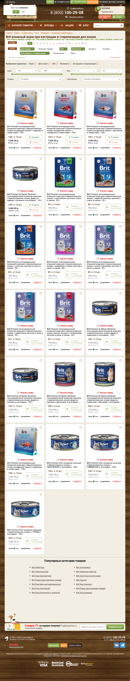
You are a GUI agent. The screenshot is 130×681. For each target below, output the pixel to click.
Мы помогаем (92, 2)
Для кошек (43, 64)
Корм (31, 64)
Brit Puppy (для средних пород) (90, 599)
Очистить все (115, 57)
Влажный (64, 64)
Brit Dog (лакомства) (41, 587)
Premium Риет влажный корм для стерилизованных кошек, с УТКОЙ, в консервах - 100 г (24, 543)
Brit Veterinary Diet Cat (86, 582)
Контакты (121, 2)
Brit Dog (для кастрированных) (46, 595)
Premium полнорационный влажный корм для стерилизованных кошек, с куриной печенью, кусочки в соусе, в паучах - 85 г (104, 208)
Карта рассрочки (16, 658)
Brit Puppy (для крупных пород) (46, 591)
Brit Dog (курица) (84, 603)
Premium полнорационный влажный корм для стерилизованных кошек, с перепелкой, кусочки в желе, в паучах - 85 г (25, 343)
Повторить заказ (106, 16)
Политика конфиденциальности (73, 667)
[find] (121, 25)
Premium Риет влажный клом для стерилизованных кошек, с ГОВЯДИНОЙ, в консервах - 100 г (104, 476)
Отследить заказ (63, 2)
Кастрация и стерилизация (84, 64)
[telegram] (122, 656)
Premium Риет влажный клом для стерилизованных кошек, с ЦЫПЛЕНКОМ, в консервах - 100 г (64, 476)
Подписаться (115, 638)
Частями (35, 153)
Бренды (49, 25)
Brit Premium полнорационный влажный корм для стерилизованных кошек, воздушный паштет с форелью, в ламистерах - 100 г (24, 477)
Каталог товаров (22, 25)
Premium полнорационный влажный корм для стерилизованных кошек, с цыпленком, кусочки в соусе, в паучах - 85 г (64, 208)
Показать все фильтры (17, 57)
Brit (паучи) (81, 591)
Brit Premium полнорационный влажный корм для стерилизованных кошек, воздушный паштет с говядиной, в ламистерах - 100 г (64, 140)
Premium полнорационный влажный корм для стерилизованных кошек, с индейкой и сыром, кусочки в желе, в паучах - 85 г (64, 276)
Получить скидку (27, 134)
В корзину (35, 148)
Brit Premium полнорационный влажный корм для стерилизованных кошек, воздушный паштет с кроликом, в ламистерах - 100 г (105, 140)
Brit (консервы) (83, 578)
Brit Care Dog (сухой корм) (88, 587)
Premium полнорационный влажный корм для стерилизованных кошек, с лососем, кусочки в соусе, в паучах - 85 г (24, 276)
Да (16, 12)
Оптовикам (103, 2)
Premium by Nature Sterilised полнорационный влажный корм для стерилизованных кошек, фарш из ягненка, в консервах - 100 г (24, 410)
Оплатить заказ (80, 2)
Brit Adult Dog (38, 578)
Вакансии (53, 656)
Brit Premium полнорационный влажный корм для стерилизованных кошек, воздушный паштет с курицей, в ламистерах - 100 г (25, 140)
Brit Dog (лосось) (84, 595)
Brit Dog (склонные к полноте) (46, 603)
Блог (86, 25)
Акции (69, 25)
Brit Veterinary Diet (40, 582)
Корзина (106, 8)
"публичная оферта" (51, 665)
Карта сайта (75, 656)
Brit (53, 64)
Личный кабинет (118, 16)
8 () (66, 12)
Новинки (50, 2)
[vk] (116, 656)
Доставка (112, 2)
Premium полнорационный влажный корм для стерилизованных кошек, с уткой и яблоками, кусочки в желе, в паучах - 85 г (104, 276)
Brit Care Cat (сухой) (41, 599)
